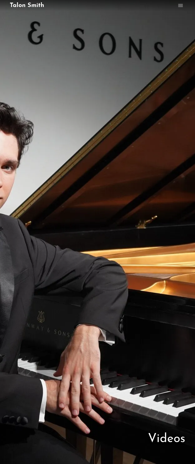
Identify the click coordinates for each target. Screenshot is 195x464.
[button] (180, 5)
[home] (27, 5)
